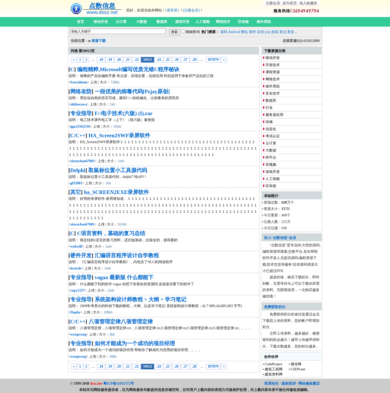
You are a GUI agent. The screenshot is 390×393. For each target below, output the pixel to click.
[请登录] (171, 10)
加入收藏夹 (308, 3)
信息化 (271, 129)
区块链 (243, 22)
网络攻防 (81, 91)
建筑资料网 (274, 374)
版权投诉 (289, 383)
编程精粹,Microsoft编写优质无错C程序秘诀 (128, 69)
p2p (267, 32)
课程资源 (273, 72)
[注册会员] (191, 10)
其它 (75, 192)
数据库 (162, 22)
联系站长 (271, 383)
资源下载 (98, 41)
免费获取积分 (274, 307)
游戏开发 (182, 22)
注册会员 (273, 3)
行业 (269, 108)
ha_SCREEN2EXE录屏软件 (116, 192)
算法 (282, 32)
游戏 (274, 32)
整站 (244, 32)
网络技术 (223, 22)
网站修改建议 (309, 383)
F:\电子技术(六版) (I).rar (123, 113)
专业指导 (81, 113)
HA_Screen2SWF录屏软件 (119, 135)
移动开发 (101, 22)
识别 (260, 32)
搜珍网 (296, 364)
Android (234, 32)
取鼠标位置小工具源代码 (117, 170)
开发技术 (273, 65)
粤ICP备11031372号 (118, 383)
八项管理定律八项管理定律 (121, 322)
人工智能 (203, 22)
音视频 (271, 165)
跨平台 (271, 157)
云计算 (121, 22)
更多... (292, 32)
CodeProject (273, 364)
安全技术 (273, 93)
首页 (80, 22)
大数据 (141, 22)
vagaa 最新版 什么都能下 (124, 277)
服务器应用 (274, 115)
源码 (223, 32)
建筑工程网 (274, 369)
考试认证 (273, 136)
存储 (269, 122)
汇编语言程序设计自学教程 (127, 255)
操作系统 (264, 22)
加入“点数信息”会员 (280, 238)
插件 (252, 32)
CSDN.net (298, 369)
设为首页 (290, 3)
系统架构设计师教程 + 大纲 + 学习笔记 (140, 299)
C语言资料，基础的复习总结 (111, 233)
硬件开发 (81, 255)
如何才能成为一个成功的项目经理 (135, 343)
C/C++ (78, 135)
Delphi (78, 170)
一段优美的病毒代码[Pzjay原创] (132, 91)
